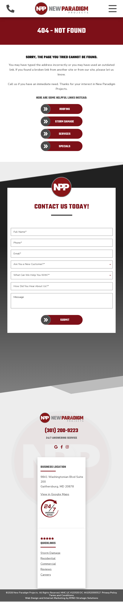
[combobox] (62, 265)
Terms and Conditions (61, 596)
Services (64, 134)
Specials (64, 147)
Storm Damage (64, 122)
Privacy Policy (109, 593)
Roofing (64, 110)
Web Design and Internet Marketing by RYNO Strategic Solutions (61, 598)
